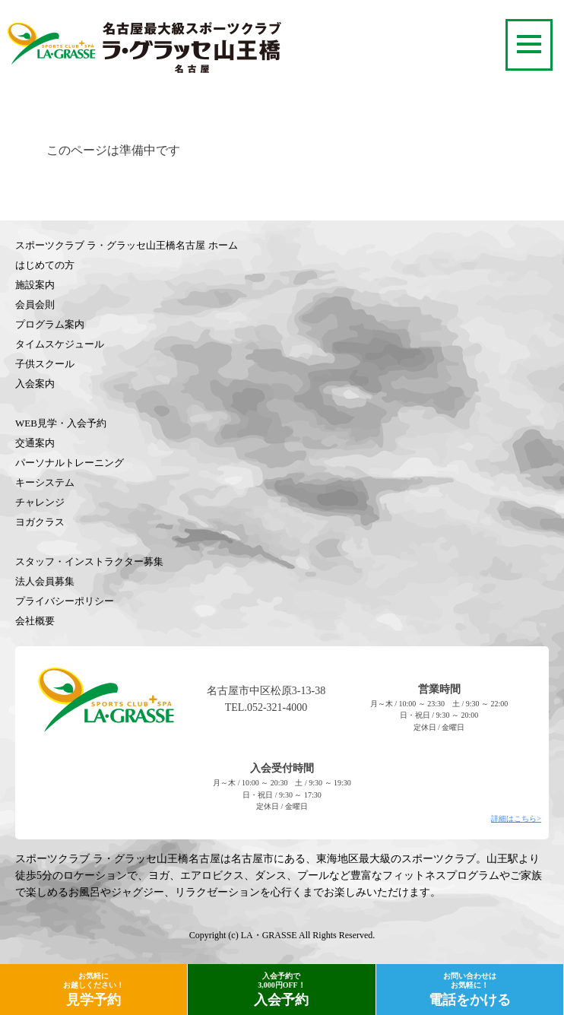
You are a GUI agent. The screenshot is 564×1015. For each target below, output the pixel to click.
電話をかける (469, 989)
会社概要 (35, 620)
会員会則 (35, 304)
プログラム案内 (49, 324)
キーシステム (44, 482)
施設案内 (35, 284)
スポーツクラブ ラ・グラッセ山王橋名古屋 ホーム (126, 245)
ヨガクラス (40, 522)
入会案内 (35, 383)
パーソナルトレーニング (69, 462)
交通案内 (35, 443)
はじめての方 (44, 265)
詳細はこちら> (516, 818)
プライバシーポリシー (64, 601)
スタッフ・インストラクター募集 (89, 561)
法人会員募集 (44, 581)
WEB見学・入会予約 (60, 423)
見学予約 (93, 989)
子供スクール (44, 364)
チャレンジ (40, 502)
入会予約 (281, 989)
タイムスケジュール (59, 344)
